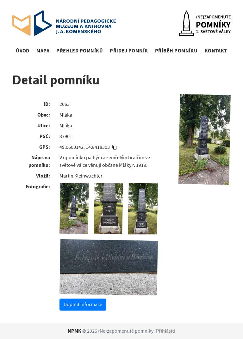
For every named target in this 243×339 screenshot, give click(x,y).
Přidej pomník (129, 50)
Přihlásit (165, 331)
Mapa (42, 50)
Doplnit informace (83, 304)
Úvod (22, 50)
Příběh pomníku (176, 50)
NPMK (74, 331)
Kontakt (216, 50)
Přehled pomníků (79, 50)
